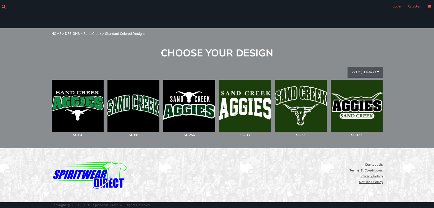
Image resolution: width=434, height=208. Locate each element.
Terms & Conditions (366, 170)
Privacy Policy (372, 176)
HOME (56, 34)
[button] (3, 6)
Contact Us (374, 164)
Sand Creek (92, 34)
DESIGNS (72, 34)
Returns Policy (371, 182)
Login (397, 6)
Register (414, 6)
